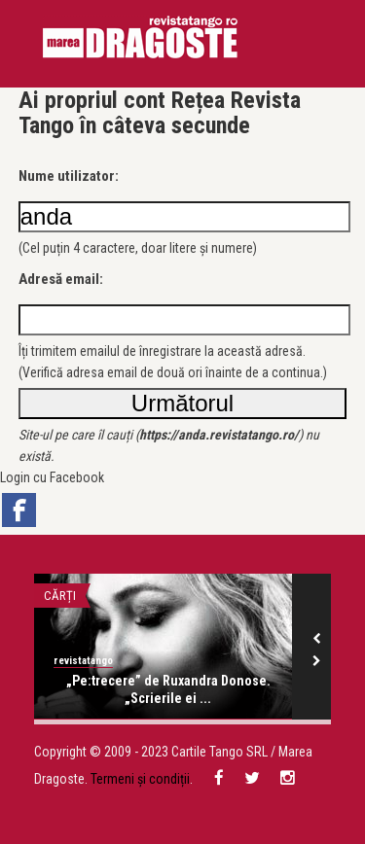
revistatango (83, 660)
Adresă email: (60, 279)
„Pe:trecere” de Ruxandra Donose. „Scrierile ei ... (168, 689)
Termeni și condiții (140, 779)
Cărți (60, 595)
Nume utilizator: (68, 176)
